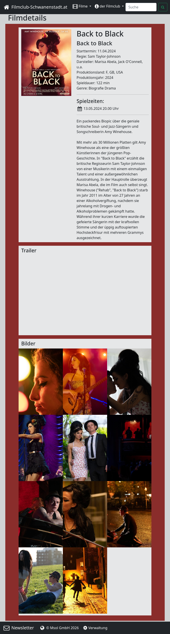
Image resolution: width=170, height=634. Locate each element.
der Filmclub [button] (108, 6)
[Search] (141, 7)
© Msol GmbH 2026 (59, 627)
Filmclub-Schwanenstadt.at (35, 7)
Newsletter (18, 628)
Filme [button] (81, 6)
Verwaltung (94, 627)
